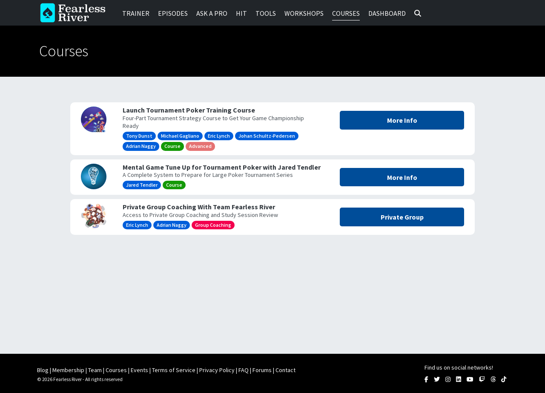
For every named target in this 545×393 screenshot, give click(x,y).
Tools (265, 13)
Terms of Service (173, 370)
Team (95, 370)
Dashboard (387, 13)
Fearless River (75, 13)
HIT (241, 13)
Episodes (173, 13)
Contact (285, 370)
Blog (43, 370)
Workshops (304, 13)
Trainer (135, 13)
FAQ (243, 370)
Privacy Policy (217, 370)
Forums (262, 370)
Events (139, 370)
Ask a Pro (211, 13)
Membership (68, 370)
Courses (346, 13)
